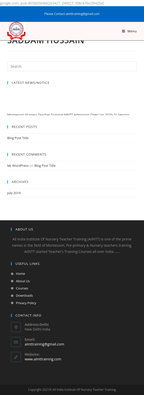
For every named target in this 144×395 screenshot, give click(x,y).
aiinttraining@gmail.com (44, 344)
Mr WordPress (18, 165)
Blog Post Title (17, 138)
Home (20, 273)
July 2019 (14, 193)
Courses (22, 288)
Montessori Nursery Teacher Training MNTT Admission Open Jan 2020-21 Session (68, 115)
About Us (23, 281)
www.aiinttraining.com (43, 359)
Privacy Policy (26, 303)
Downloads (24, 295)
